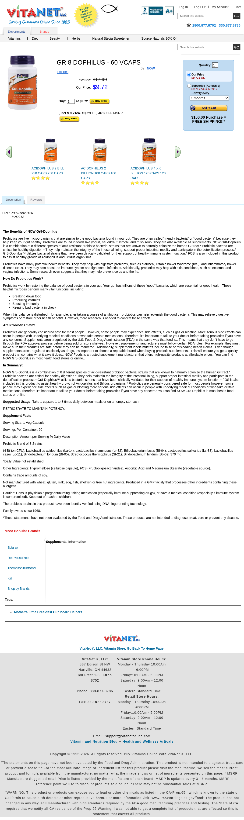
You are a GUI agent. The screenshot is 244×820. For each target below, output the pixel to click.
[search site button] (236, 47)
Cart (238, 7)
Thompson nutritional (21, 568)
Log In (183, 7)
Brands (44, 31)
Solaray (12, 547)
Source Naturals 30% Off (159, 38)
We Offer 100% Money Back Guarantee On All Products (86, 15)
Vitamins (14, 38)
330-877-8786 (101, 691)
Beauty (55, 38)
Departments (16, 31)
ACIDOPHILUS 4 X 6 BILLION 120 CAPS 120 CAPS (148, 173)
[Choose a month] (209, 98)
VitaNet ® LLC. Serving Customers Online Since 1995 (38, 15)
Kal (9, 578)
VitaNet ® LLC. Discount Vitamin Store (122, 638)
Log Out (200, 7)
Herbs (76, 38)
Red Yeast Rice (17, 558)
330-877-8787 (99, 702)
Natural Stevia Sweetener (110, 38)
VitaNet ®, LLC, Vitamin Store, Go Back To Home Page (122, 648)
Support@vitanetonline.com (128, 736)
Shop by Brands (19, 588)
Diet (35, 38)
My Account (220, 7)
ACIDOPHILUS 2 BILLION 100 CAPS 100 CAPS (98, 173)
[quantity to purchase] (71, 101)
